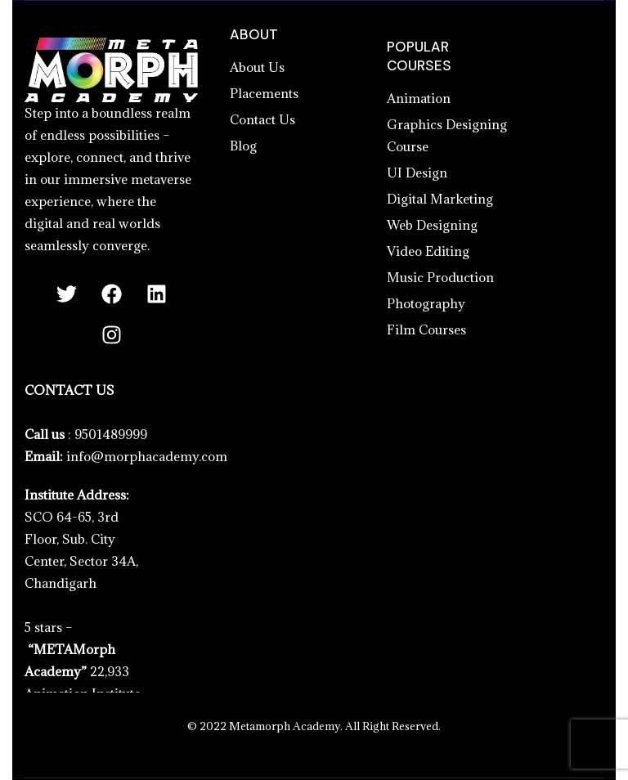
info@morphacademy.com (146, 456)
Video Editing (428, 251)
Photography (426, 303)
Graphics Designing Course (447, 135)
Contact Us (262, 119)
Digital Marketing (440, 199)
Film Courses (426, 329)
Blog (243, 145)
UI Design (417, 172)
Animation (419, 98)
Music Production (440, 277)
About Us (257, 67)
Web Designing (432, 225)
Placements (264, 93)
